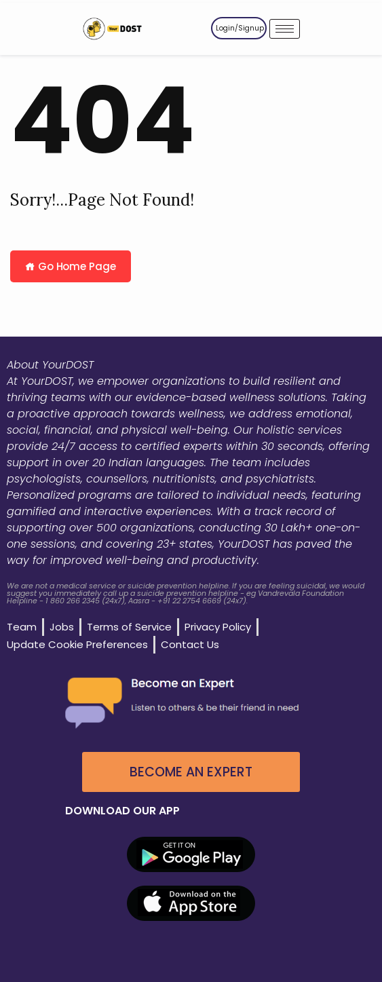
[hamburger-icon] (284, 29)
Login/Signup (240, 28)
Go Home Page (70, 266)
